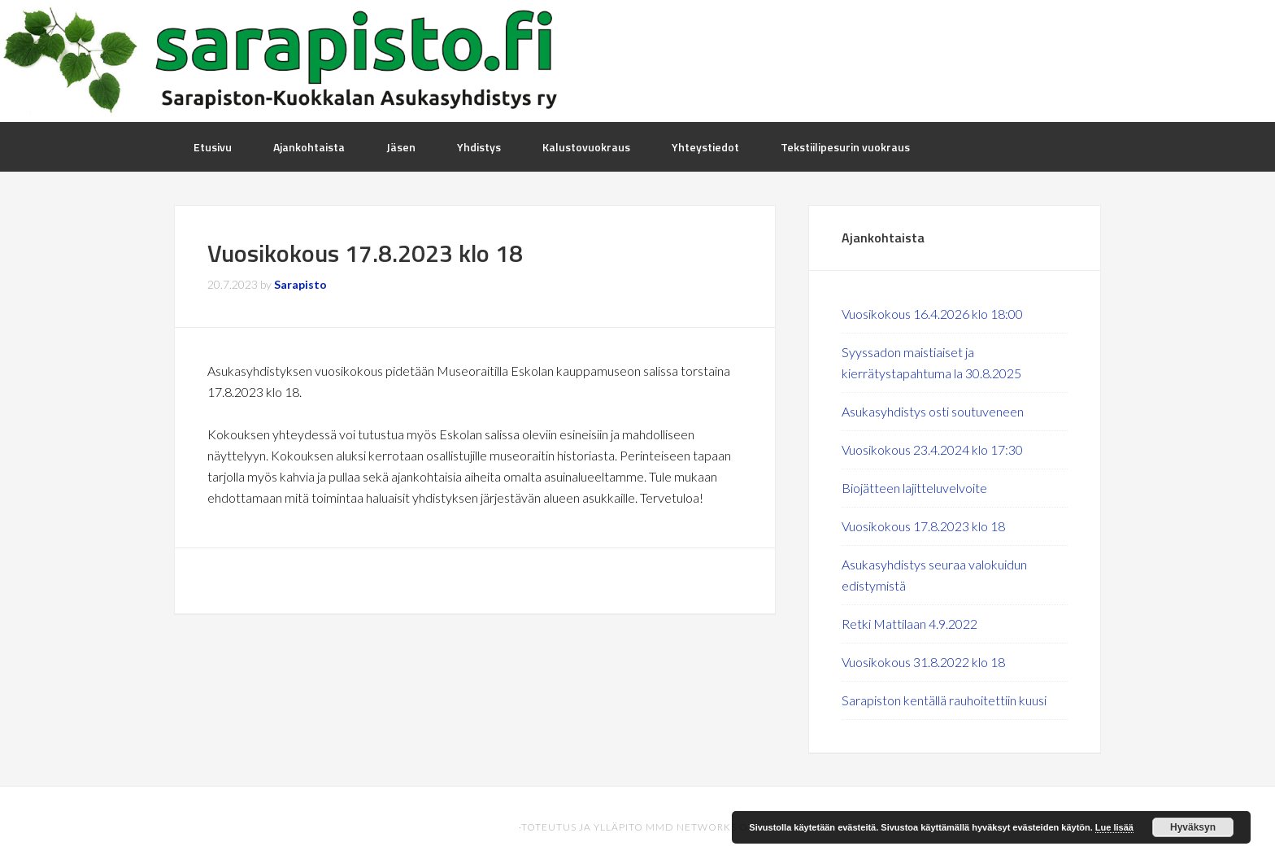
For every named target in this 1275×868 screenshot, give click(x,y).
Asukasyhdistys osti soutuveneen (933, 411)
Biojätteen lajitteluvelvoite (914, 487)
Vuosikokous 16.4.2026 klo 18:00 (932, 313)
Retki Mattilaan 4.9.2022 (909, 623)
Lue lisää (1114, 827)
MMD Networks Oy (700, 827)
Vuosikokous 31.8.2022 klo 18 (923, 662)
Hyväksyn (1193, 827)
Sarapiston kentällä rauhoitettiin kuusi (944, 700)
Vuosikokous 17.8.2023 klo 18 (923, 526)
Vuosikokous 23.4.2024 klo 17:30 (932, 449)
